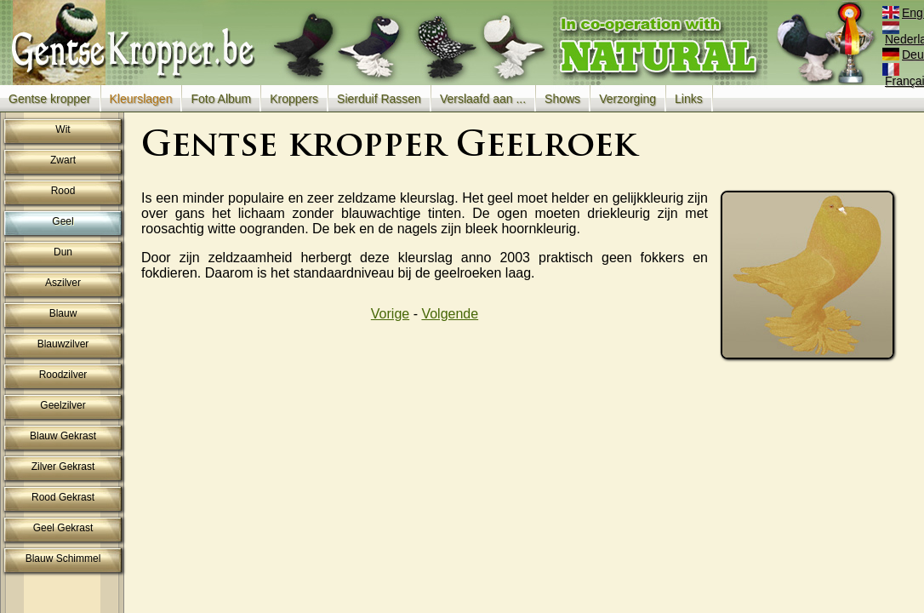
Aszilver (63, 283)
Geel (62, 221)
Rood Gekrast (62, 497)
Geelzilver (62, 405)
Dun (63, 252)
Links (689, 99)
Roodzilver (63, 375)
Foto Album (221, 99)
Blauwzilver (63, 344)
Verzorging (627, 99)
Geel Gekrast (63, 528)
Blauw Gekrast (63, 436)
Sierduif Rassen (379, 99)
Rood (63, 191)
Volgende (449, 313)
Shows (562, 99)
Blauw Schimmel (63, 558)
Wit (62, 129)
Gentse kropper (50, 99)
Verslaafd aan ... (483, 99)
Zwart (63, 160)
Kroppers (294, 99)
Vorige (390, 313)
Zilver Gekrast (63, 467)
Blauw (63, 313)
